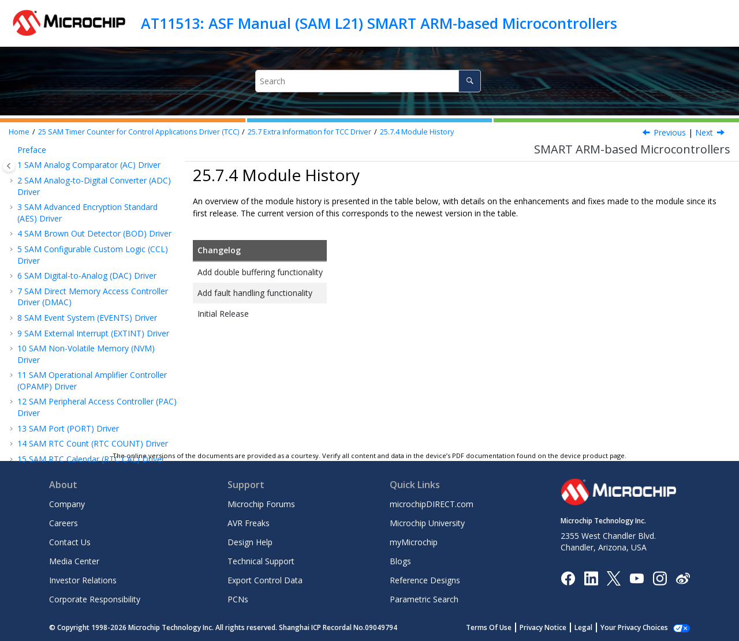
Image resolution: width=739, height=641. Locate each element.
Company (67, 503)
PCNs (237, 599)
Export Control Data (265, 580)
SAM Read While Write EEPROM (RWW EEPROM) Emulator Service (95, 397)
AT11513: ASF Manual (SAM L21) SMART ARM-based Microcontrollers (379, 23)
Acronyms (64, 246)
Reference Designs (425, 580)
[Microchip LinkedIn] (591, 577)
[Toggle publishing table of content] (9, 166)
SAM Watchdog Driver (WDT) (77, 349)
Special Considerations (76, 169)
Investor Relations (83, 580)
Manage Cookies (640, 627)
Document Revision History (74, 418)
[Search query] (368, 81)
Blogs (400, 561)
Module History (417, 132)
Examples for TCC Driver (80, 307)
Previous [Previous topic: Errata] (670, 132)
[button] (20, 154)
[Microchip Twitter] (614, 577)
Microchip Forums (261, 503)
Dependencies (72, 261)
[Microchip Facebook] (568, 577)
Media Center (74, 561)
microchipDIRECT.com (431, 503)
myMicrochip (414, 542)
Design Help (250, 542)
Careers (63, 523)
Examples (52, 200)
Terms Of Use (501, 627)
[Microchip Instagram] (659, 577)
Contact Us (70, 542)
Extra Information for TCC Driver (309, 132)
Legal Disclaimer (48, 433)
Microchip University (427, 523)
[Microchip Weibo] (682, 578)
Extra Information (67, 184)
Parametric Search (424, 599)
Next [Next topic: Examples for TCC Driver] (704, 132)
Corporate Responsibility (94, 599)
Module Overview (67, 154)
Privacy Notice (555, 627)
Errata (56, 276)
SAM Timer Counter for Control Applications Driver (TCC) (138, 132)
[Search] (469, 81)
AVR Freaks (248, 523)
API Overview (59, 215)
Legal (596, 627)
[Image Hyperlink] (636, 578)
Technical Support (260, 561)
